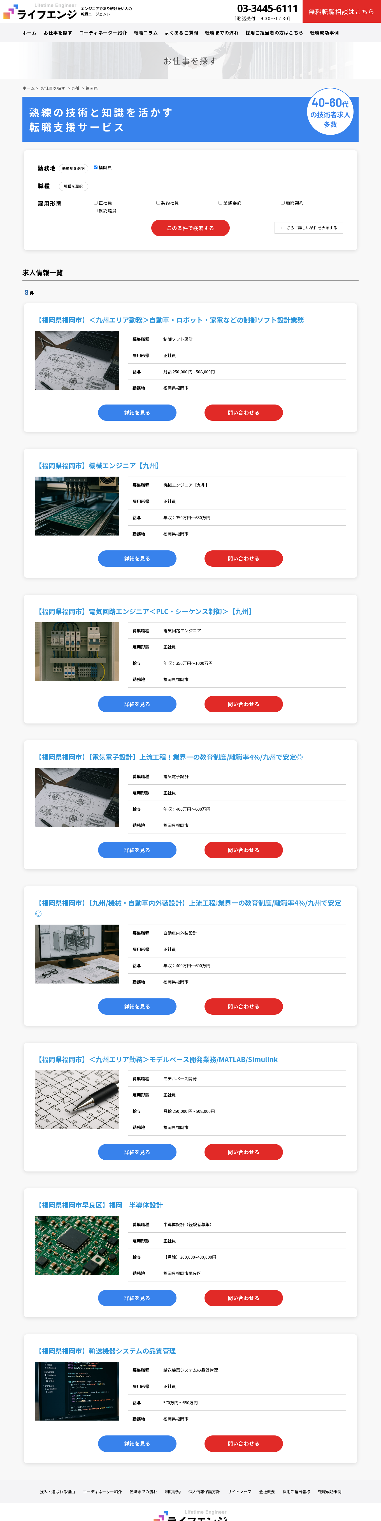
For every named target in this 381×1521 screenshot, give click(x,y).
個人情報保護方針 (204, 1491)
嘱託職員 (105, 210)
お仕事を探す (58, 32)
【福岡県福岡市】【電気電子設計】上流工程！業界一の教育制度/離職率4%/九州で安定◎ (169, 757)
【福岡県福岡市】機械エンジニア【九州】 (99, 465)
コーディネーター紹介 (103, 32)
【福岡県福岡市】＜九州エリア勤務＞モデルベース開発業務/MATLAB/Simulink (156, 1059)
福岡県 (91, 88)
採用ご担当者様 (296, 1491)
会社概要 (267, 1491)
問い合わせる (243, 412)
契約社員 (167, 203)
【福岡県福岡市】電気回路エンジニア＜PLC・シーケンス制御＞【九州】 (145, 611)
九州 (75, 88)
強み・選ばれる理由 (57, 1491)
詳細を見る (137, 412)
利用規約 (173, 1491)
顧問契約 (292, 203)
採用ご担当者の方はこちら (274, 32)
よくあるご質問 (181, 32)
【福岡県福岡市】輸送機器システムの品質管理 (105, 1350)
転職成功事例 (324, 32)
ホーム (29, 32)
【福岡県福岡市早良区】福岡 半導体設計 (99, 1205)
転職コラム (146, 32)
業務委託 (230, 203)
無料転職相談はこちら (342, 11)
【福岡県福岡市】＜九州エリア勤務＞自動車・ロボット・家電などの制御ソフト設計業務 (169, 320)
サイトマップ (239, 1491)
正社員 (103, 203)
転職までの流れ (222, 32)
